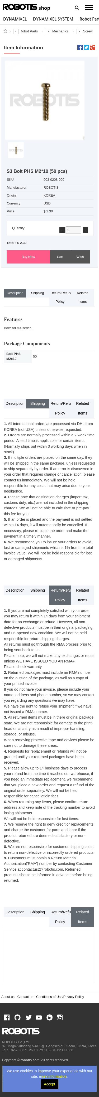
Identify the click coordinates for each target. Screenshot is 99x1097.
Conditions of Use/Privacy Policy (60, 997)
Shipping (37, 293)
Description (15, 293)
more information (53, 1076)
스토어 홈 (5, 31)
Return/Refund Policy (61, 297)
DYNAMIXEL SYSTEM (53, 19)
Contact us (25, 997)
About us (8, 997)
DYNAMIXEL (15, 19)
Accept (49, 1084)
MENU (89, 7)
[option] (15, 19)
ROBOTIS (26, 6)
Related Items (82, 297)
